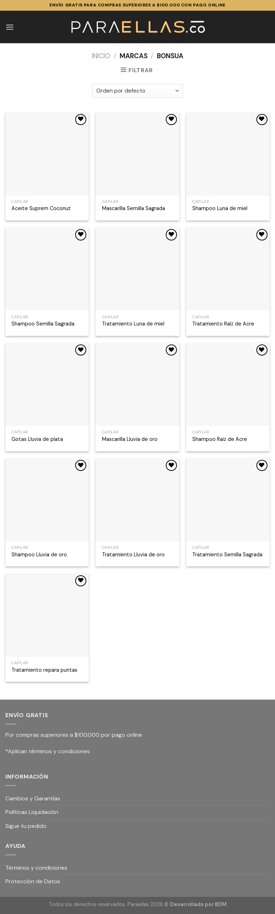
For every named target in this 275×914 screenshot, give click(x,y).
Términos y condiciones (36, 867)
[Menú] (9, 27)
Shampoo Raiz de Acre (219, 439)
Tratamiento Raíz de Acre (223, 324)
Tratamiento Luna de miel (133, 324)
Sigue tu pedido (26, 826)
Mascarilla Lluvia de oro (130, 439)
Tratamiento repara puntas (44, 670)
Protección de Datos (32, 881)
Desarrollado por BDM (198, 904)
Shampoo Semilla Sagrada (42, 324)
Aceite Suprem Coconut (41, 208)
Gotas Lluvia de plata (37, 439)
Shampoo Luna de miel (219, 208)
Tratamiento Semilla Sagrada (227, 554)
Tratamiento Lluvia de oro (133, 554)
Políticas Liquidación (31, 812)
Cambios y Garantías (32, 798)
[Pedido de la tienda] (137, 91)
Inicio (101, 56)
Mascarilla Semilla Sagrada (133, 208)
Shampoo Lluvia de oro (39, 554)
